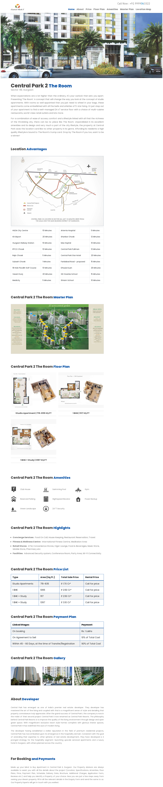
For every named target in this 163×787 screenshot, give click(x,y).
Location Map (143, 9)
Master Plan (127, 9)
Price (88, 9)
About (80, 9)
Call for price (92, 581)
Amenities (112, 9)
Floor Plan (99, 9)
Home (71, 9)
